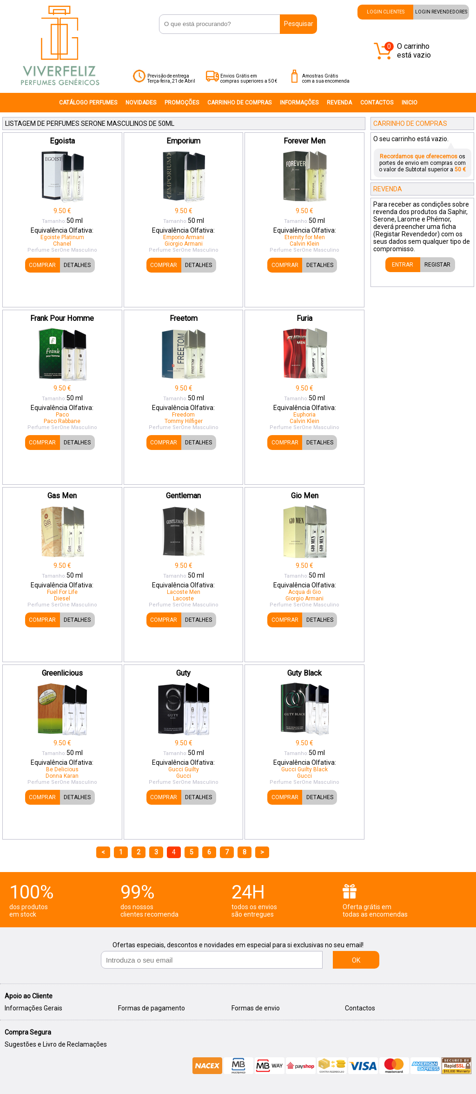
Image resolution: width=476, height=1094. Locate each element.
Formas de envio (255, 1008)
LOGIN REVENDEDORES (441, 11)
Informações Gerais (33, 1008)
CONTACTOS (376, 102)
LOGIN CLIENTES (385, 11)
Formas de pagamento (151, 1008)
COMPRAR (42, 265)
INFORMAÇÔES (299, 102)
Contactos (360, 1008)
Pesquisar (298, 23)
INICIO (409, 102)
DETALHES (77, 265)
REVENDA (339, 102)
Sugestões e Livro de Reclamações (56, 1044)
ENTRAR (402, 264)
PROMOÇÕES (182, 102)
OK (356, 960)
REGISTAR (437, 264)
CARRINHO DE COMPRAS (239, 102)
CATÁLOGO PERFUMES (88, 102)
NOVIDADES (141, 102)
